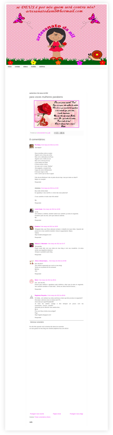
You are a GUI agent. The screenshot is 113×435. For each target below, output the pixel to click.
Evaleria (37, 226)
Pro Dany (38, 145)
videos (25, 67)
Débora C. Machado (41, 243)
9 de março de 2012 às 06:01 (47, 280)
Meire (36, 280)
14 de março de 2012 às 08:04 (56, 295)
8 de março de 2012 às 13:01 (49, 145)
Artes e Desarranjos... (41, 261)
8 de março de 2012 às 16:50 (51, 209)
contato (17, 67)
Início (9, 67)
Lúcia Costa (38, 209)
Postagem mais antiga (76, 414)
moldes (33, 67)
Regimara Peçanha (41, 295)
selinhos (42, 67)
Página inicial (57, 414)
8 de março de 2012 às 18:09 (49, 226)
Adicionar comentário (37, 322)
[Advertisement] (56, 394)
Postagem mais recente (37, 414)
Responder (38, 182)
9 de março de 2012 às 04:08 (57, 261)
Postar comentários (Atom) (42, 417)
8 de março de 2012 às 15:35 (49, 188)
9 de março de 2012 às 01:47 (56, 243)
